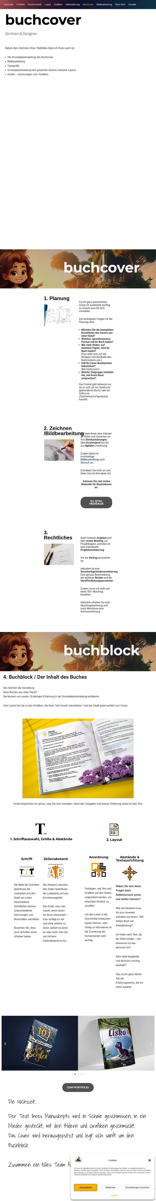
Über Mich (120, 4)
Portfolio (21, 4)
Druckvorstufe (35, 4)
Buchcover (88, 4)
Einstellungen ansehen (137, 1187)
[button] (149, 1160)
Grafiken (58, 4)
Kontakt (132, 4)
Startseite (8, 4)
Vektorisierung (73, 4)
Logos (48, 4)
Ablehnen (110, 1187)
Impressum (114, 1195)
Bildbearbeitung (104, 4)
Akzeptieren (85, 1187)
